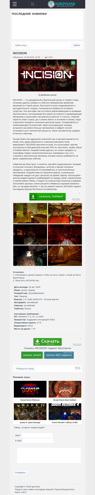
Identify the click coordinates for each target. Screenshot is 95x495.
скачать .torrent (32, 355)
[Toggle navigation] (32, 4)
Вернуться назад (25, 369)
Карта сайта (20, 492)
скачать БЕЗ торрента (59, 355)
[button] (77, 368)
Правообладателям (63, 489)
